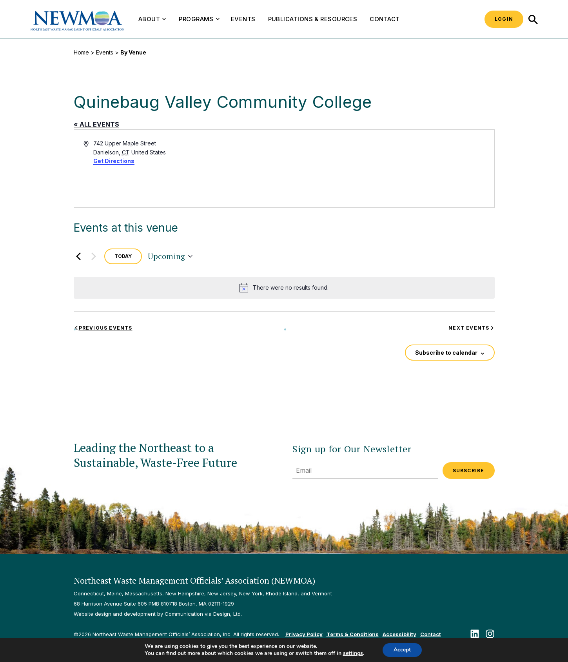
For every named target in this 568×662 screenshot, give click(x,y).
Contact (384, 19)
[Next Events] (93, 256)
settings (352, 653)
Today (123, 256)
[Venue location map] (388, 168)
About (152, 19)
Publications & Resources (312, 19)
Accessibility (399, 634)
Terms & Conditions (353, 634)
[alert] (284, 288)
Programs (199, 19)
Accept (402, 649)
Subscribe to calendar (446, 352)
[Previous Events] (78, 256)
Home (81, 52)
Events (243, 19)
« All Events (96, 124)
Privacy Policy (304, 634)
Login (504, 19)
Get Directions (113, 161)
